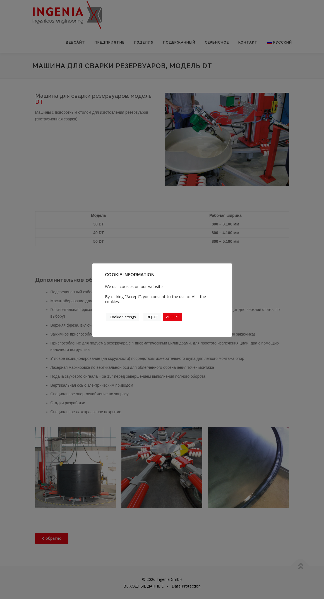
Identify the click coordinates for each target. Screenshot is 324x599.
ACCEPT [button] (172, 316)
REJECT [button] (152, 316)
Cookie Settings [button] (123, 316)
